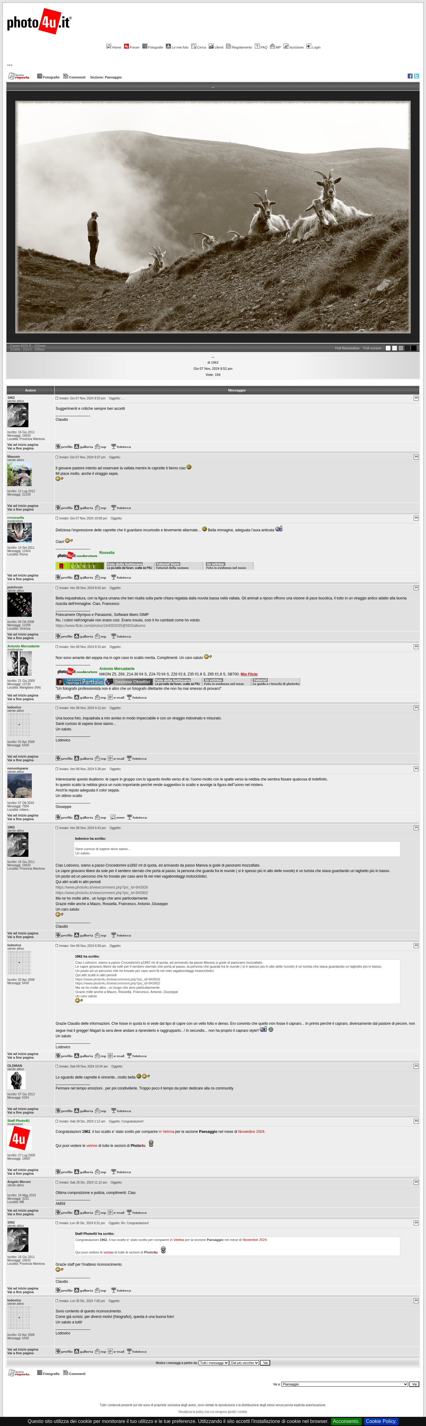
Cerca (198, 47)
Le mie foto (177, 47)
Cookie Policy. (381, 1421)
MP (275, 47)
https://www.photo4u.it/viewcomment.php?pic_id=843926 (102, 887)
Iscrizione (293, 47)
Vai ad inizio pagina (22, 444)
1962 (215, 362)
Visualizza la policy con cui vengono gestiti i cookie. (213, 1411)
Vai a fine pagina (20, 448)
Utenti (216, 47)
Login (314, 47)
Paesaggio (113, 77)
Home (113, 47)
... (10, 63)
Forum (132, 47)
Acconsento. (346, 1421)
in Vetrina (167, 1132)
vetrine (91, 1146)
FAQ (261, 47)
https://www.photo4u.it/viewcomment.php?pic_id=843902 (102, 893)
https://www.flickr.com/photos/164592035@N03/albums (100, 626)
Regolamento (239, 47)
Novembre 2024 (251, 1132)
